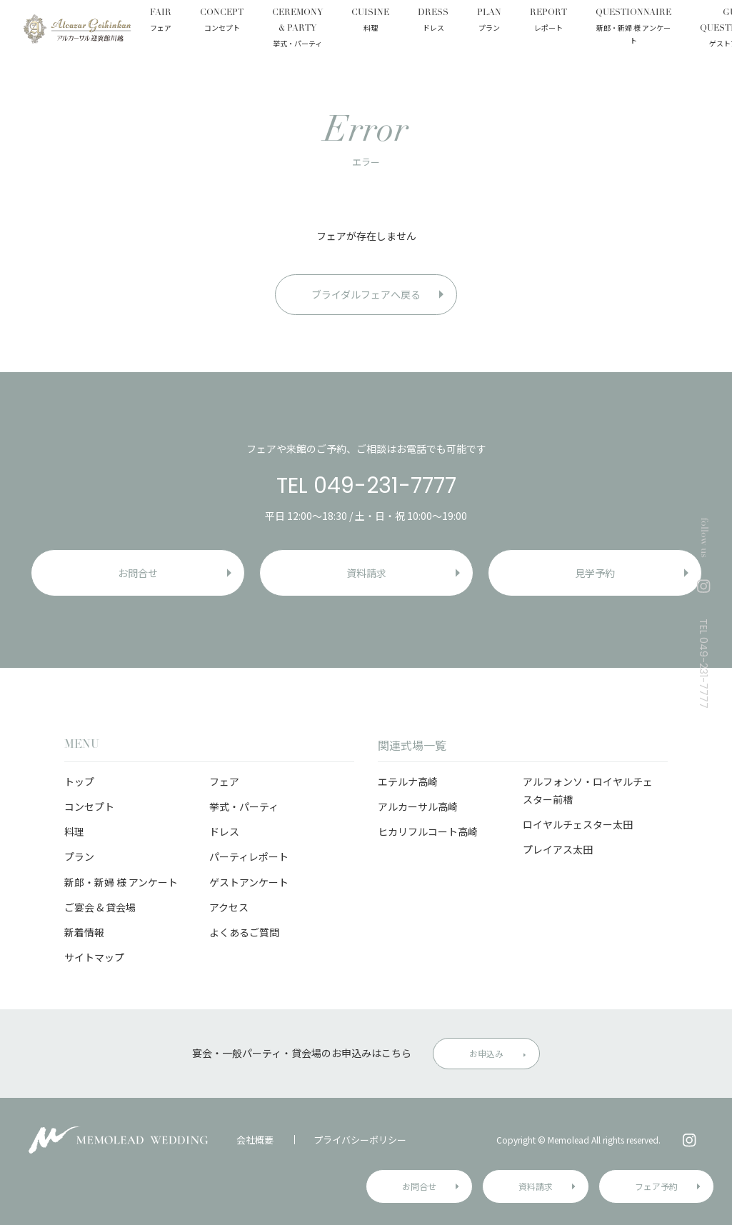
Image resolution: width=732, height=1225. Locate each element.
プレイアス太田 (558, 849)
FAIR (160, 21)
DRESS (433, 21)
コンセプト (89, 806)
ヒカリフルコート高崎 (428, 831)
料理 (74, 831)
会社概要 (255, 1139)
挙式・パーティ (244, 806)
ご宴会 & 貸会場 (100, 907)
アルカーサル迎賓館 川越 (77, 29)
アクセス (229, 907)
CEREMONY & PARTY (297, 29)
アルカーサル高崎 (418, 806)
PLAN (489, 21)
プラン (79, 856)
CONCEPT (222, 21)
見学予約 (595, 573)
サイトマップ (94, 957)
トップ (79, 781)
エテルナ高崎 (408, 781)
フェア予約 (656, 1186)
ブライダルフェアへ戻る (366, 294)
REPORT (548, 21)
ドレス (224, 831)
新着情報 (84, 932)
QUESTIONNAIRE (633, 28)
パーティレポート (249, 856)
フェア (224, 781)
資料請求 (535, 1186)
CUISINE (370, 21)
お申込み (486, 1053)
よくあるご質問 (244, 932)
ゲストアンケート (249, 882)
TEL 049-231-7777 (366, 486)
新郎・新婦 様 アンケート (121, 882)
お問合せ (419, 1186)
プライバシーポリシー (360, 1139)
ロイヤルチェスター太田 (578, 824)
